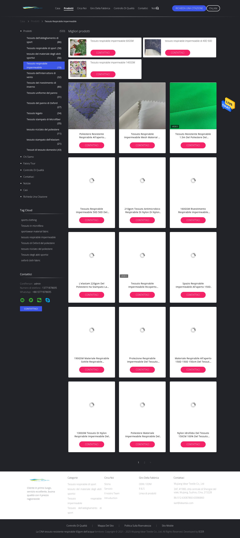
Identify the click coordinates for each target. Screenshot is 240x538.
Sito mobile (168, 526)
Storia (107, 484)
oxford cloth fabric (30, 260)
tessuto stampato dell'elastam (44, 142)
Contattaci (28, 176)
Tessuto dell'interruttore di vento (44, 75)
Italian (213, 8)
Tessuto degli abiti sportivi (34, 254)
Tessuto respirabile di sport (44, 48)
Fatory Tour (29, 163)
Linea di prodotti (147, 493)
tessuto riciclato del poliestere (44, 132)
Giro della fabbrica (100, 8)
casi (25, 190)
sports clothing (29, 220)
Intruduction (110, 498)
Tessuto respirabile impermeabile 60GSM (112, 40)
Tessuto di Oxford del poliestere (38, 243)
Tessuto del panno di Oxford (44, 105)
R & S (141, 488)
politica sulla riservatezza (137, 526)
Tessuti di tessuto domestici (44, 150)
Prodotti (69, 8)
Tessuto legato (44, 113)
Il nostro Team (111, 493)
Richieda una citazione (189, 8)
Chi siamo (28, 156)
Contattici (143, 8)
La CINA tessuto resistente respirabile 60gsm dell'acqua (65, 531)
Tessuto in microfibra (32, 225)
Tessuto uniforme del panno (44, 95)
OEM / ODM (145, 484)
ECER (201, 531)
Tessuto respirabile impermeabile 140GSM (112, 62)
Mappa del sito (106, 526)
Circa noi (81, 8)
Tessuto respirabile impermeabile (44, 66)
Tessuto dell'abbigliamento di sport (44, 40)
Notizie (155, 8)
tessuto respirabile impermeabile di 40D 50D (188, 40)
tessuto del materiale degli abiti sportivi (44, 56)
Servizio (108, 488)
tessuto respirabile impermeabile (38, 237)
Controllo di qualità (124, 8)
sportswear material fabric (34, 231)
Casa (57, 8)
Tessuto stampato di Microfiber (44, 121)
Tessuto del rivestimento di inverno (44, 85)
